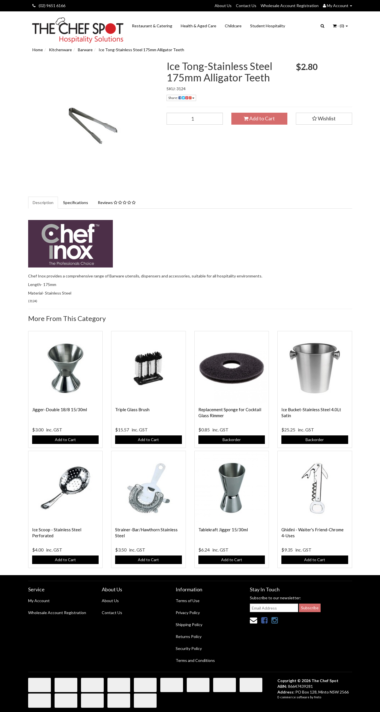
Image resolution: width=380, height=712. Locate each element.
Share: (181, 98)
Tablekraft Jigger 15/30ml (223, 529)
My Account (39, 600)
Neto (317, 697)
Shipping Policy (189, 624)
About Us (223, 5)
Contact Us (246, 5)
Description (43, 202)
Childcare (233, 25)
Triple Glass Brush (132, 409)
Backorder (232, 439)
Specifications (75, 202)
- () (340, 25)
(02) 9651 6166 (48, 5)
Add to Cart (259, 118)
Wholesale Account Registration (290, 5)
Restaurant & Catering (152, 25)
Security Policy (189, 648)
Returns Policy (189, 636)
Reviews (117, 202)
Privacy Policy (188, 612)
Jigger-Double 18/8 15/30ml (59, 409)
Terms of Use (188, 600)
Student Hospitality (267, 25)
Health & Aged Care (198, 25)
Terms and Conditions (195, 660)
